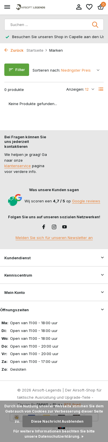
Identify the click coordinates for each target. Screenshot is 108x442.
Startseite (37, 50)
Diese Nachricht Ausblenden (57, 421)
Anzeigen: (75, 89)
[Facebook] (43, 227)
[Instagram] (54, 227)
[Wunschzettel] (89, 7)
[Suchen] (54, 24)
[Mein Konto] (79, 7)
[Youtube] (64, 227)
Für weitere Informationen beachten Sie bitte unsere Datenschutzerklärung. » (54, 434)
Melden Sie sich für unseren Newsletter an (54, 237)
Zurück (14, 50)
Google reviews (86, 201)
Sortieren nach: (46, 70)
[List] (101, 89)
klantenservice (17, 165)
